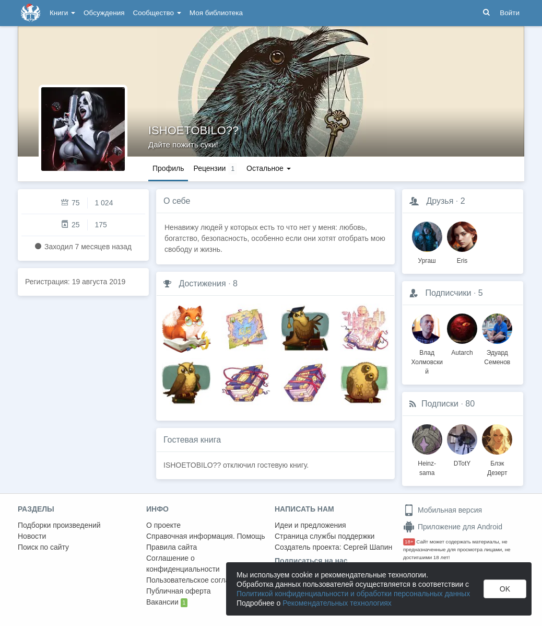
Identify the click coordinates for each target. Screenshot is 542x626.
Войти (510, 13)
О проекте (163, 525)
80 (470, 403)
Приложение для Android (452, 526)
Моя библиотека (216, 13)
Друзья (439, 200)
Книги (62, 13)
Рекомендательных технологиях (337, 603)
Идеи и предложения (310, 525)
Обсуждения (104, 13)
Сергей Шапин (367, 547)
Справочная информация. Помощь (205, 536)
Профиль (168, 168)
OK (505, 589)
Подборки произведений (59, 525)
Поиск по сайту (43, 547)
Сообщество (157, 13)
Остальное (268, 168)
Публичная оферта (178, 591)
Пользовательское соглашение (199, 580)
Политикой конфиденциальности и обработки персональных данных (353, 593)
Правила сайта (171, 547)
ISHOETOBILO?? (193, 130)
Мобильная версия (442, 510)
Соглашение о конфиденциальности (183, 563)
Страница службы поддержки (324, 536)
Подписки (439, 403)
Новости (32, 536)
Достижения (202, 283)
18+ (409, 541)
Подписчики (448, 292)
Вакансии (166, 602)
